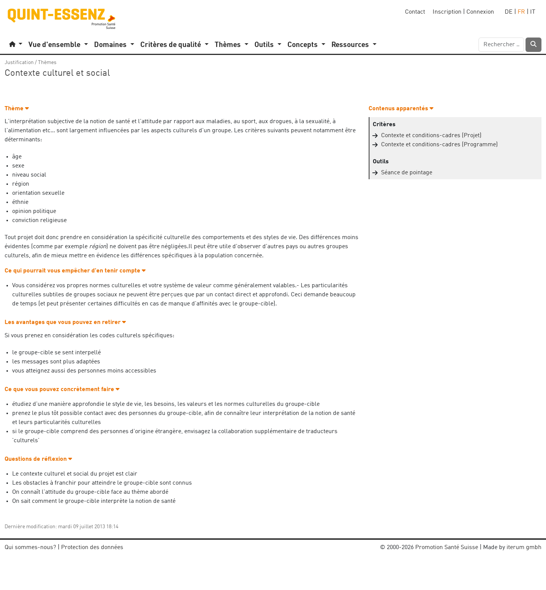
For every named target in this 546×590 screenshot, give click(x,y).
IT (532, 12)
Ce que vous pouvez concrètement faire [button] (62, 390)
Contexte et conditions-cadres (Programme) (439, 145)
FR (521, 12)
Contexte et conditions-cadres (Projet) (431, 136)
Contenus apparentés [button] (401, 109)
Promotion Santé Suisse (446, 548)
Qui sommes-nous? (30, 548)
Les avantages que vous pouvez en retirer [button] (65, 322)
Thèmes (47, 62)
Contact (415, 12)
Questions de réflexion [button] (38, 459)
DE (509, 12)
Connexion (480, 12)
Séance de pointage (406, 173)
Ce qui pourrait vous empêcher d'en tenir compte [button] (75, 271)
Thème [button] (17, 109)
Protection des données (92, 548)
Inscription (447, 12)
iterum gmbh (524, 548)
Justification (19, 62)
